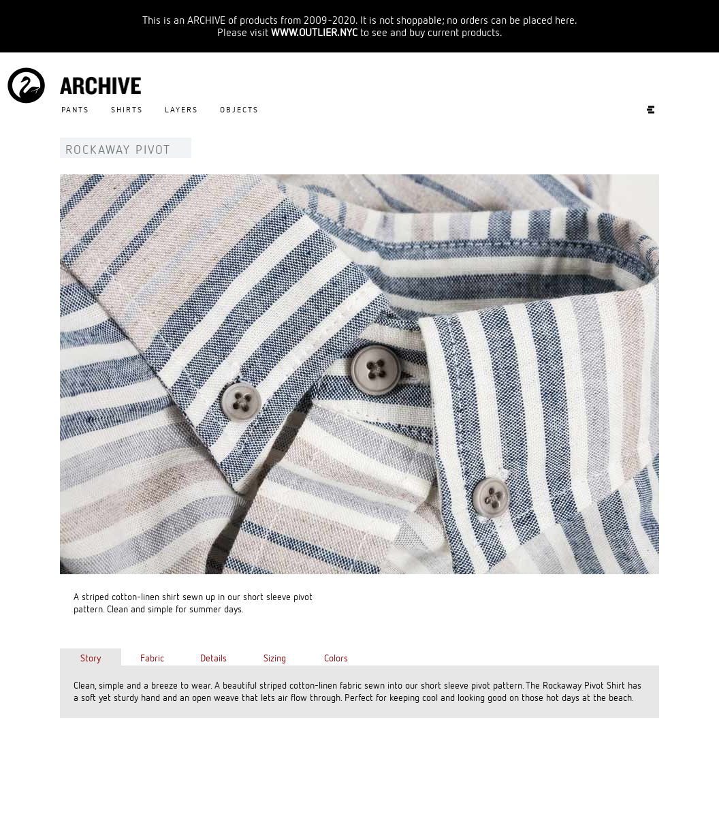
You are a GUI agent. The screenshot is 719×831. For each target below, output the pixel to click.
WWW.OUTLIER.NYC (314, 32)
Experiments (643, 110)
